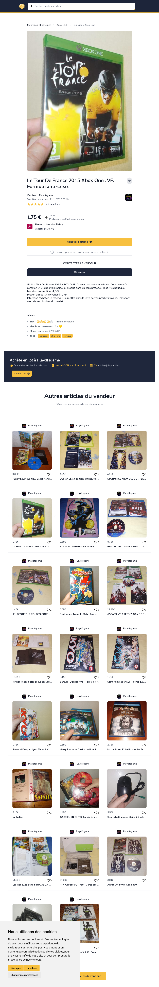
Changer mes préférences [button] (24, 975)
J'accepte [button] (16, 968)
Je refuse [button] (32, 968)
